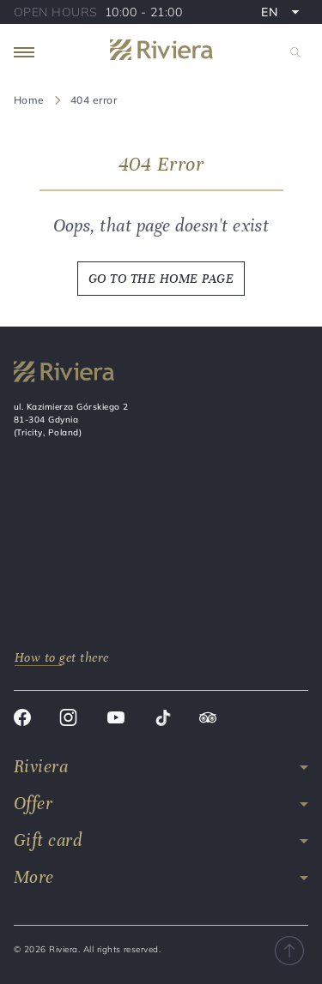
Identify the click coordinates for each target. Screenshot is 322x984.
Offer (33, 803)
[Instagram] (68, 720)
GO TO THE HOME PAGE (161, 278)
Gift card (48, 840)
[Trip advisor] (207, 720)
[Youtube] (116, 720)
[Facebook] (22, 720)
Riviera (41, 766)
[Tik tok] (163, 720)
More (34, 877)
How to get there (62, 657)
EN (284, 14)
